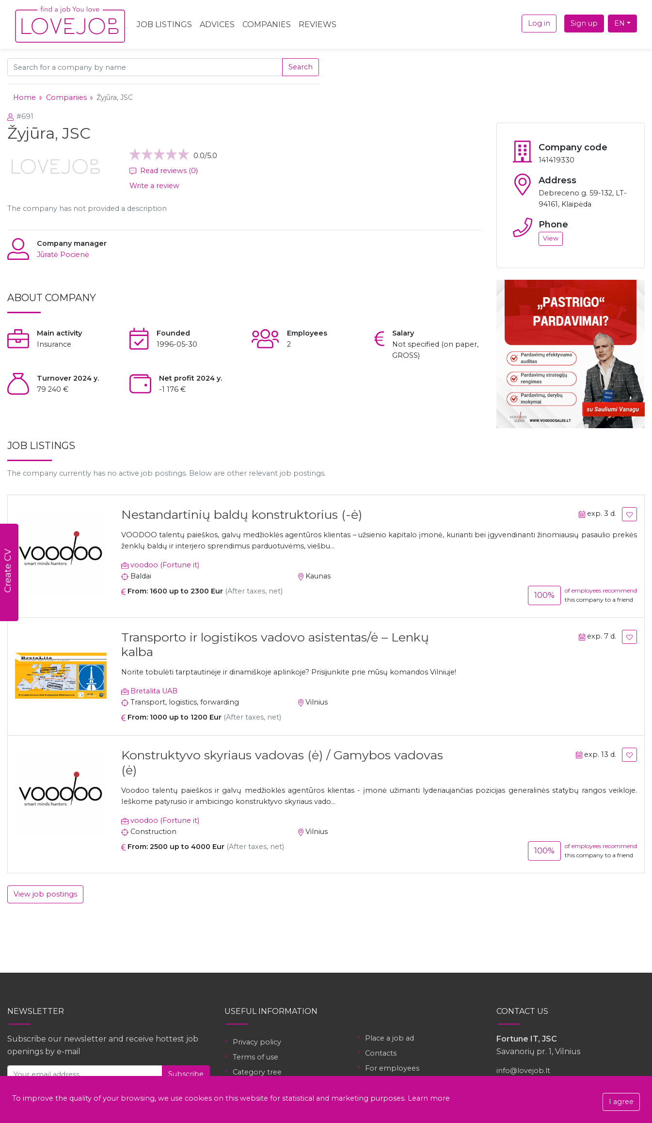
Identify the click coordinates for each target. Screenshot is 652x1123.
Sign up (584, 23)
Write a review (154, 185)
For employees (392, 1068)
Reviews (317, 24)
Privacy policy (257, 1042)
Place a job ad (389, 1038)
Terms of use (255, 1057)
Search (300, 67)
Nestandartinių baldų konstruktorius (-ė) (241, 514)
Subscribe (186, 1074)
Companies (266, 24)
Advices (217, 24)
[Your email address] (84, 1074)
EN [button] (619, 23)
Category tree (257, 1072)
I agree (621, 1101)
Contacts (381, 1053)
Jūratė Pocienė (63, 254)
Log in (539, 23)
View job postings (45, 894)
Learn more (429, 1098)
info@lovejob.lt (523, 1070)
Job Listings (164, 24)
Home (24, 97)
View (550, 238)
